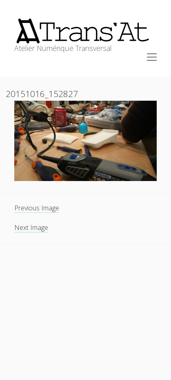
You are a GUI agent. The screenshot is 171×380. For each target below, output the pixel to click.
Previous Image (36, 207)
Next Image (31, 227)
